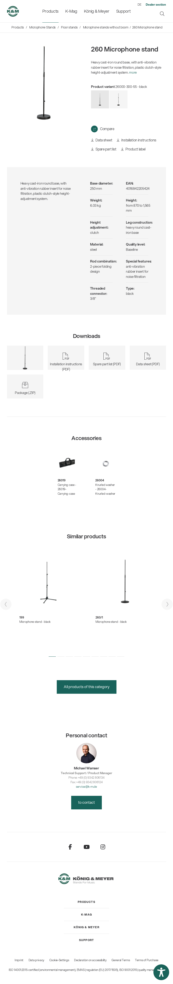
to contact (86, 802)
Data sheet (101, 140)
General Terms (121, 960)
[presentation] (5, 604)
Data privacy (36, 960)
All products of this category (86, 686)
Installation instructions (136, 140)
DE (139, 4)
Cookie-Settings (59, 960)
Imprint (19, 960)
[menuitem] (50, 11)
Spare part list (103, 149)
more (133, 72)
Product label (133, 149)
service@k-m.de (86, 786)
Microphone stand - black (35, 622)
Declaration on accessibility (90, 960)
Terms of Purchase (146, 960)
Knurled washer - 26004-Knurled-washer (105, 489)
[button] (52, 656)
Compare (107, 128)
